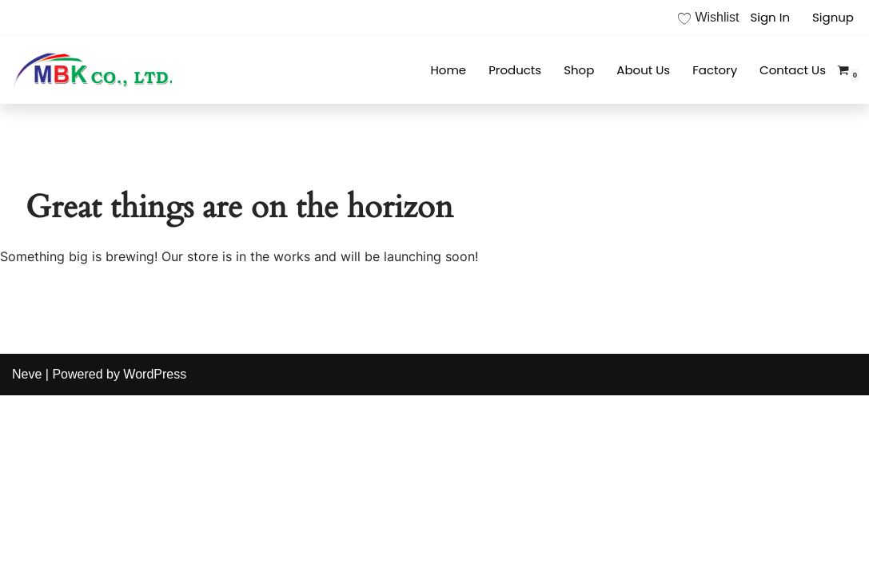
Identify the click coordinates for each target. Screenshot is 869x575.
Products (514, 69)
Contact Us (792, 69)
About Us (643, 69)
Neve (27, 374)
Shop (579, 69)
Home (448, 69)
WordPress (154, 374)
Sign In (770, 17)
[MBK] (92, 69)
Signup (833, 17)
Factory (714, 69)
